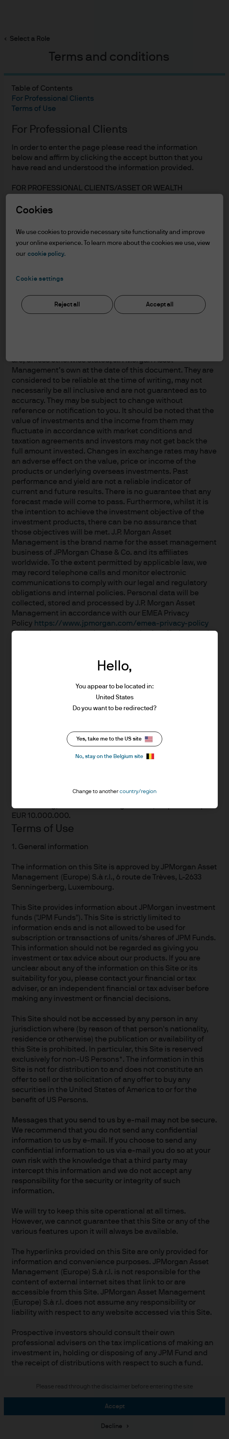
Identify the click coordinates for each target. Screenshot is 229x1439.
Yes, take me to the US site (114, 739)
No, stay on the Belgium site (114, 756)
